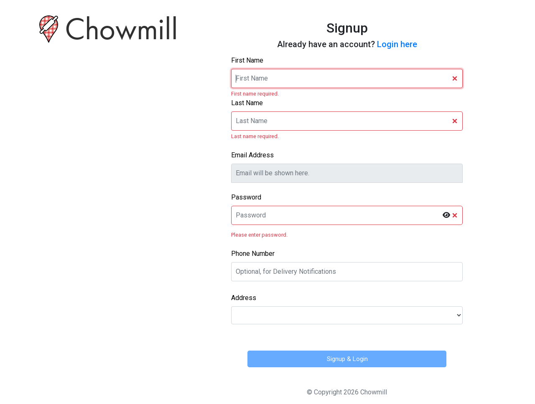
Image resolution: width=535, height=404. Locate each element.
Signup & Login (347, 359)
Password (246, 197)
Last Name (247, 103)
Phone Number (253, 254)
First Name (247, 60)
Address (243, 298)
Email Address (252, 155)
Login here (397, 44)
